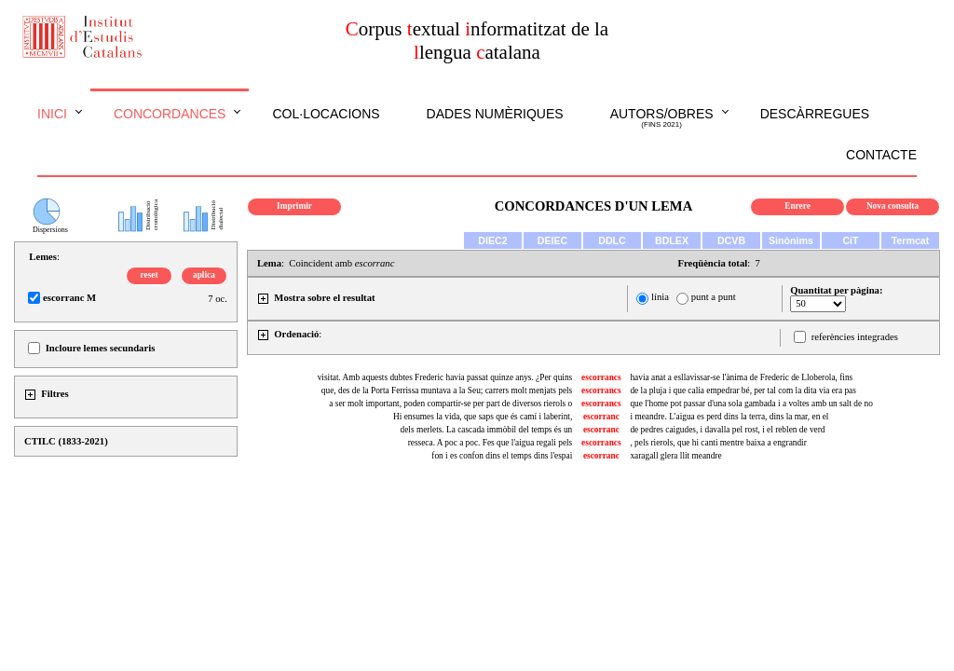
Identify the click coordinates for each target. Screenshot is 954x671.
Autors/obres (662, 118)
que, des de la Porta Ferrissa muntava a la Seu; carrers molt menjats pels (446, 390)
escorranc (601, 416)
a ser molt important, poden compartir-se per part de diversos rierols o (450, 403)
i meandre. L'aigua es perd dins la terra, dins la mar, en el (729, 416)
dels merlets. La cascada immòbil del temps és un (487, 429)
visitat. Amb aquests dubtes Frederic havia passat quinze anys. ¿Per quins (445, 377)
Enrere (797, 206)
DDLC (612, 240)
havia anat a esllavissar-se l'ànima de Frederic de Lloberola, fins (741, 377)
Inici (52, 113)
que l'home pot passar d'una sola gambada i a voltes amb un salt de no (751, 403)
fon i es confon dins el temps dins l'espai (501, 455)
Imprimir (294, 206)
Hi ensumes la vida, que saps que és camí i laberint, (482, 416)
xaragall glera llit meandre (675, 455)
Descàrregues (814, 113)
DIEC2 (492, 240)
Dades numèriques (495, 113)
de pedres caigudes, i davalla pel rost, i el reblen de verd (727, 429)
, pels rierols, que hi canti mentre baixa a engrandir (718, 442)
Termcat (911, 240)
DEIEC (553, 240)
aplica (204, 275)
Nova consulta (892, 206)
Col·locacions (325, 113)
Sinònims (791, 240)
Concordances (170, 113)
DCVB (731, 240)
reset (149, 275)
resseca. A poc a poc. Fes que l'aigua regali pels (490, 442)
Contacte (881, 154)
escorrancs (600, 377)
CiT (850, 240)
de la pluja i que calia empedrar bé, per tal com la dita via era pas (742, 390)
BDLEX (671, 240)
